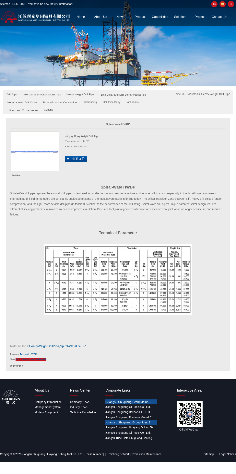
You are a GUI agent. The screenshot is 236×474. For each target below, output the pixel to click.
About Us (100, 16)
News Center (80, 390)
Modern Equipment (46, 412)
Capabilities (160, 16)
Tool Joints (58, 110)
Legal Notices (227, 454)
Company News (79, 401)
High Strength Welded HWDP (31, 359)
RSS (15, 4)
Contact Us (219, 16)
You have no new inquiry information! (50, 4)
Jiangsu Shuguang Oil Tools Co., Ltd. (128, 406)
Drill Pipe (12, 94)
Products (191, 94)
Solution (179, 16)
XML (23, 4)
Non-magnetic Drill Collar (75, 102)
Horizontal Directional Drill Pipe (44, 94)
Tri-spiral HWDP (28, 354)
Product (140, 16)
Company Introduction (48, 401)
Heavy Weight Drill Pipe (82, 94)
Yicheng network (119, 454)
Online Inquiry (76, 159)
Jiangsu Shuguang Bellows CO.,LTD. (128, 411)
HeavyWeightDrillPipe (44, 346)
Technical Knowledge (83, 412)
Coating (114, 109)
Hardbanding (14, 110)
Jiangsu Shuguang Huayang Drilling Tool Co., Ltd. (131, 427)
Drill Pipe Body (38, 110)
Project (200, 16)
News (120, 16)
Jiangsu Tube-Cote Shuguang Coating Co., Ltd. (131, 437)
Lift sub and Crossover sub (88, 110)
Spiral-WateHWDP (74, 346)
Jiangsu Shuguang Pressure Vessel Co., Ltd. (131, 417)
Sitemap (5, 4)
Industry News (79, 406)
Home (81, 16)
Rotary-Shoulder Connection (113, 102)
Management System (48, 406)
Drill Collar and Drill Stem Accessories (31, 102)
